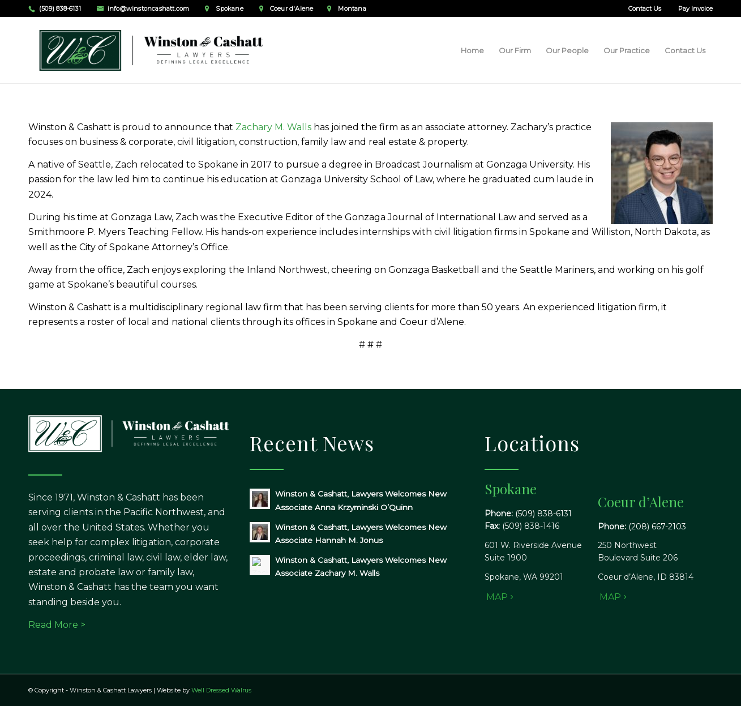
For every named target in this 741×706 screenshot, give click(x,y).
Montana (352, 8)
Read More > (56, 624)
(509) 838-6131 (60, 8)
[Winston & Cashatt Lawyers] (152, 50)
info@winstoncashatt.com (149, 8)
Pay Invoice (695, 8)
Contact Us (644, 8)
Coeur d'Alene (292, 8)
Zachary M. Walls (273, 127)
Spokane (229, 8)
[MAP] (498, 597)
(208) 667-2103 (657, 526)
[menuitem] (642, 8)
